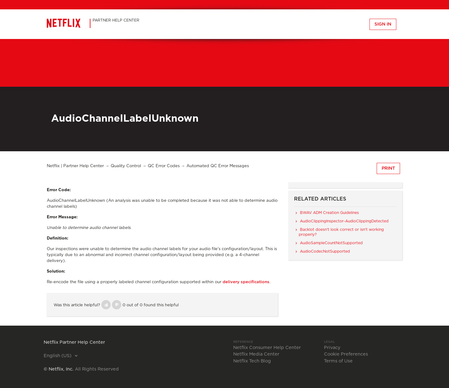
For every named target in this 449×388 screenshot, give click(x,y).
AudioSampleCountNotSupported (331, 243)
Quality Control (126, 166)
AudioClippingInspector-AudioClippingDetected (344, 221)
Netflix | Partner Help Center (75, 166)
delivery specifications (246, 282)
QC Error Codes (164, 166)
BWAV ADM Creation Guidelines (329, 213)
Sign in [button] (382, 24)
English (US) (58, 356)
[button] (106, 304)
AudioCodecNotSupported (325, 251)
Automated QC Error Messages (217, 166)
